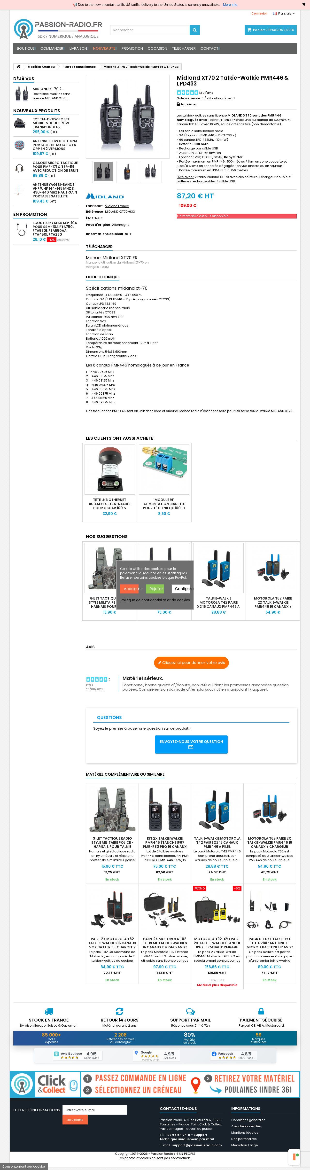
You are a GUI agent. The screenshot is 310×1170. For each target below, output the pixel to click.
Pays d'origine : (98, 225)
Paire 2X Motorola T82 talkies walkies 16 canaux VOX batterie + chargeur (112, 944)
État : (90, 218)
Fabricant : (95, 206)
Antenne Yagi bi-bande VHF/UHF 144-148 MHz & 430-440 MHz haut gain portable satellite (55, 190)
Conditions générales (248, 1123)
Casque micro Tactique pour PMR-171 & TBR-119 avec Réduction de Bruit (55, 166)
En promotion (30, 214)
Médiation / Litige (244, 1148)
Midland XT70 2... (48, 88)
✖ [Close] (304, 4)
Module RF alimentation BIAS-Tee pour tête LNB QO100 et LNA (164, 506)
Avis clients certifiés (246, 1129)
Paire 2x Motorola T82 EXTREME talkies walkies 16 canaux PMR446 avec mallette (165, 946)
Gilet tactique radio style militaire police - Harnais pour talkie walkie (110, 604)
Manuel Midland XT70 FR (112, 258)
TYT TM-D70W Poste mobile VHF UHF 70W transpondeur (51, 123)
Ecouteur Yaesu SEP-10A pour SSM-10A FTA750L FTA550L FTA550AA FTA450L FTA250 (55, 228)
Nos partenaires (244, 1142)
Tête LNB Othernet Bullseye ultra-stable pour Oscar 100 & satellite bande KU (109, 506)
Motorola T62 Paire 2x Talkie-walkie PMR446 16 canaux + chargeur (273, 604)
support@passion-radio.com (197, 1148)
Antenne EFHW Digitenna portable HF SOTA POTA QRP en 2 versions (55, 145)
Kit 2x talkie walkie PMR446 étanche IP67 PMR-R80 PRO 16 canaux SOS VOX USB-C (165, 846)
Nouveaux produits (36, 111)
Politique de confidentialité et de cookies (155, 600)
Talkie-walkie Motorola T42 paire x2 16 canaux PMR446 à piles (218, 604)
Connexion (259, 13)
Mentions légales (244, 1135)
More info (230, 5)
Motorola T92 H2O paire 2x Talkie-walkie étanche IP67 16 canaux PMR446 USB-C (217, 946)
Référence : (95, 212)
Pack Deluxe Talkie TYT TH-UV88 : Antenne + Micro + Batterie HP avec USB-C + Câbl (270, 946)
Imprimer (189, 104)
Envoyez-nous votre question (191, 745)
